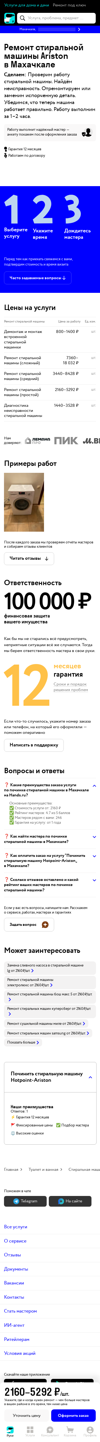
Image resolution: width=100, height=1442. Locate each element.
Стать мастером (20, 1311)
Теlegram (25, 1201)
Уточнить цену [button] (27, 1416)
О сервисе (15, 1241)
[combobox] (56, 18)
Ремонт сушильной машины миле (34, 1023)
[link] (50, 968)
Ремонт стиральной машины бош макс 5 (39, 994)
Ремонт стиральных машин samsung (36, 1033)
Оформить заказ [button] (73, 1416)
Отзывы (12, 1255)
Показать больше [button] (23, 1042)
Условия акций (19, 1353)
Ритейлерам (16, 1339)
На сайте (70, 1201)
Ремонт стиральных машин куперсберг (39, 1008)
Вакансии (14, 1283)
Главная (11, 1170)
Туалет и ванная (43, 1170)
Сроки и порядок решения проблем (71, 687)
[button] (69, 5)
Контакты (14, 1297)
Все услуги (15, 1227)
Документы (16, 1269)
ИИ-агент (14, 1325)
